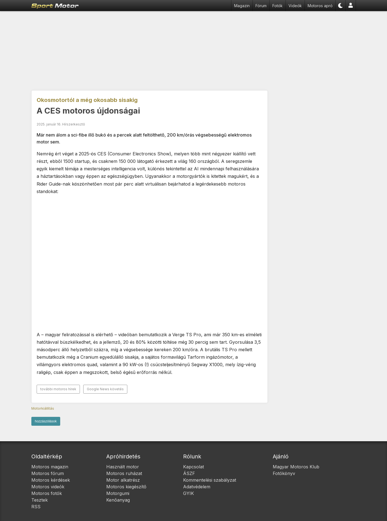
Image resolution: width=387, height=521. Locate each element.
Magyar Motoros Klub (296, 466)
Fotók (277, 5)
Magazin (242, 5)
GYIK (188, 493)
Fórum (261, 5)
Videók (295, 5)
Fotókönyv (284, 473)
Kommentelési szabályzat (209, 480)
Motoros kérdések (50, 480)
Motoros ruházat (124, 473)
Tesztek (39, 500)
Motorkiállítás (42, 408)
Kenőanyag (118, 500)
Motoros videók (47, 486)
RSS (36, 506)
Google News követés (105, 389)
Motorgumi (117, 493)
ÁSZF (189, 473)
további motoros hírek (58, 389)
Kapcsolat (193, 466)
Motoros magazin (49, 466)
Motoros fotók (46, 493)
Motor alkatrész (123, 480)
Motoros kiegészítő (126, 486)
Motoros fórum (47, 473)
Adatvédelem (196, 486)
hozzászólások (46, 421)
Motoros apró (320, 5)
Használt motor (122, 466)
